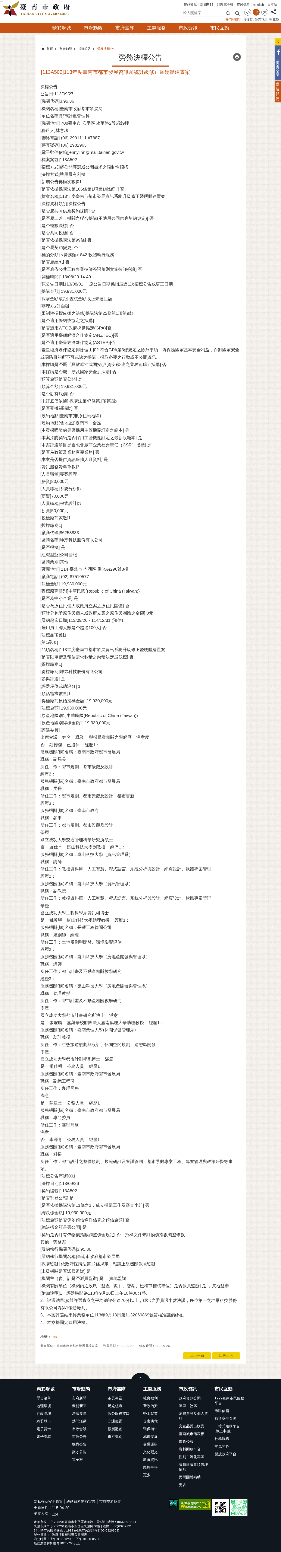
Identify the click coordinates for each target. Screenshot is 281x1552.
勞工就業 (150, 1414)
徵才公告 (79, 1452)
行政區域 (44, 1414)
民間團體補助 (190, 1477)
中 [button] (256, 12)
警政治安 (150, 1406)
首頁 (50, 49)
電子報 (77, 1460)
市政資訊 (188, 28)
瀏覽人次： (43, 1514)
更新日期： (43, 1508)
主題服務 (156, 28)
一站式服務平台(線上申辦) (227, 1428)
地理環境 (44, 1406)
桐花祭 (274, 19)
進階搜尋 (237, 13)
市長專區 (115, 1398)
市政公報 (186, 1442)
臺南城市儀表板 (191, 1434)
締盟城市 (44, 1421)
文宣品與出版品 (191, 1426)
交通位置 (115, 1421)
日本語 (272, 4)
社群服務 (222, 1439)
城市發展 (150, 1437)
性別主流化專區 (191, 1457)
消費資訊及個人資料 (193, 1416)
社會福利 (150, 1398)
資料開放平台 (190, 1449)
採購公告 (84, 49)
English (258, 4)
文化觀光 (150, 1452)
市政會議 (79, 1429)
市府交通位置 (110, 1502)
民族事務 (150, 1467)
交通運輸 (150, 1444)
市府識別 (115, 1437)
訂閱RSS (206, 4)
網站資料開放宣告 (81, 1502)
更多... (148, 1475)
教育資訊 (150, 1460)
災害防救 (150, 1421)
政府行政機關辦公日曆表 (69, 1534)
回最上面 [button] (226, 1356)
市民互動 (219, 28)
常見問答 (222, 1446)
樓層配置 (115, 1429)
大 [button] (265, 12)
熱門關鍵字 (233, 19)
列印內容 (237, 57)
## (55, 1337)
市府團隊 (124, 28)
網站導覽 (190, 4)
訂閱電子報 (225, 4)
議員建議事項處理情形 (193, 1467)
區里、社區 (188, 1406)
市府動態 (93, 28)
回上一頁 (197, 1356)
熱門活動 (79, 1421)
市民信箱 (243, 4)
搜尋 (185, 12)
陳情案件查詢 (225, 1418)
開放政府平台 (225, 1454)
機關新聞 (79, 1406)
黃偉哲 (248, 19)
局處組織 (115, 1406)
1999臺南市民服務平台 (229, 1400)
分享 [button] (273, 9)
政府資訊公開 (190, 1398)
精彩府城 (61, 28)
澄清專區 (79, 1414)
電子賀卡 (44, 1429)
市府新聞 (79, 1398)
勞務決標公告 (106, 49)
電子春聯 (44, 1437)
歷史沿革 (44, 1398)
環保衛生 (150, 1429)
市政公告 (79, 1437)
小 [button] (248, 12)
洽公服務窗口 (118, 1414)
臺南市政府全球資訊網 (37, 8)
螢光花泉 (261, 19)
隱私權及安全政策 (48, 1502)
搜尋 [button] (228, 13)
